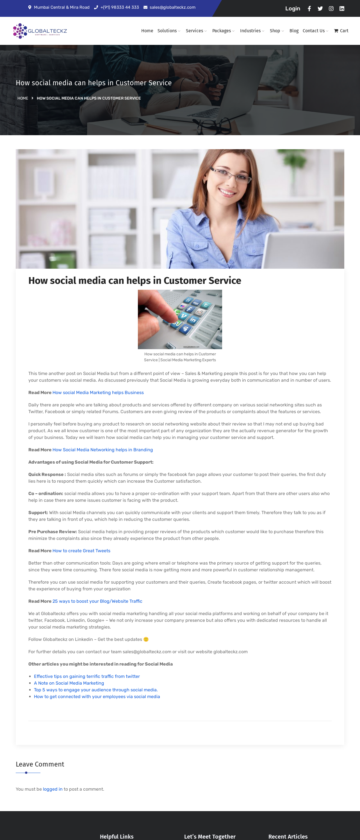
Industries (253, 30)
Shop (277, 30)
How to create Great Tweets (81, 550)
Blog (294, 30)
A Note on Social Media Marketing (69, 683)
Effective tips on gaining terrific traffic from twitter (87, 676)
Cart (344, 30)
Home (147, 30)
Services (197, 30)
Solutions (170, 30)
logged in (53, 789)
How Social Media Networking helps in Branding (103, 449)
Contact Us (316, 30)
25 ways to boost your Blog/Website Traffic (97, 601)
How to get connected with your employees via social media (97, 696)
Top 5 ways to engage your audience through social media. (96, 689)
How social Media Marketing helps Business (98, 392)
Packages (224, 30)
